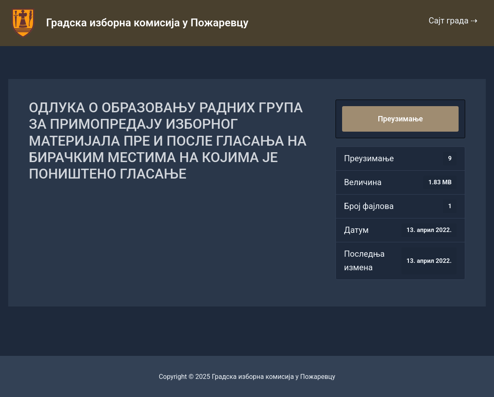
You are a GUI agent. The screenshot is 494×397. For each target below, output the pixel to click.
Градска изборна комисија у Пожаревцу (147, 22)
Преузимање (400, 118)
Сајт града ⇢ (453, 21)
